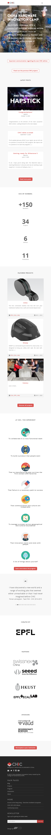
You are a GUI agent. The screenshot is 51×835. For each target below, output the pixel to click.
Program (9, 788)
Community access (12, 808)
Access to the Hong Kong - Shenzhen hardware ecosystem (24, 802)
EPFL (12, 315)
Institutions (10, 791)
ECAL (15, 315)
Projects (9, 786)
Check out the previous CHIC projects (25, 70)
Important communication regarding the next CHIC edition (28, 61)
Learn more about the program (25, 568)
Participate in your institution (25, 748)
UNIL (18, 315)
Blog (8, 783)
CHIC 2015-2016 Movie (13, 805)
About (9, 794)
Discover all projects (25, 405)
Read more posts (25, 179)
